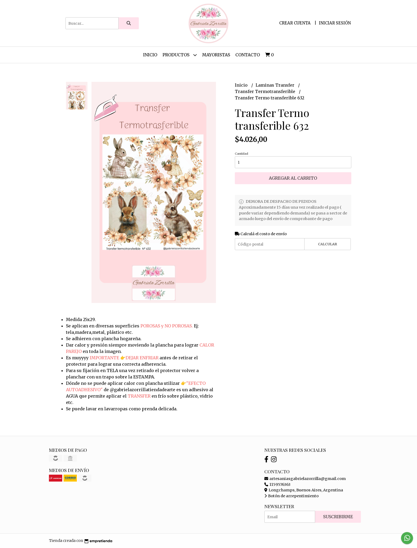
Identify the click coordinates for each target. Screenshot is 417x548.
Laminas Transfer (275, 85)
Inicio (150, 54)
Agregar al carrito (293, 178)
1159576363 (277, 484)
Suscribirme (338, 516)
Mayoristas (216, 54)
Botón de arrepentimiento (291, 496)
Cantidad (241, 153)
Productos (179, 55)
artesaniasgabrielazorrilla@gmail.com (305, 478)
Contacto (247, 54)
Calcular (327, 244)
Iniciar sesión (335, 23)
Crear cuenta (295, 23)
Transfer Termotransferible (265, 91)
